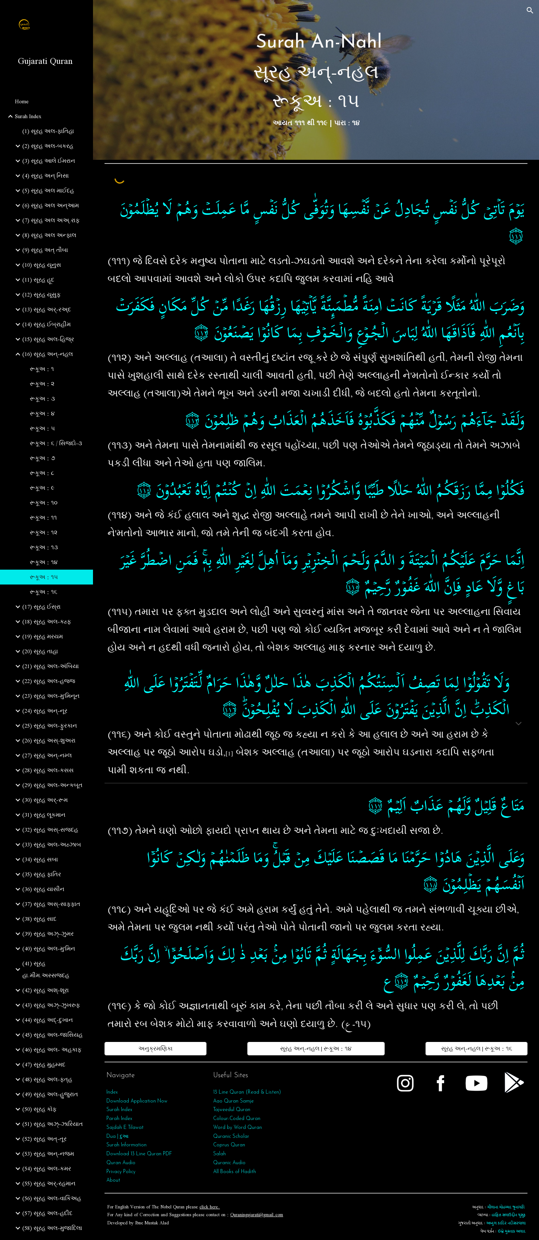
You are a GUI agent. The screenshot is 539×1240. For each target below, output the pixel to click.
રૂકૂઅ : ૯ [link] (42, 488)
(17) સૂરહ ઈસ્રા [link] (41, 607)
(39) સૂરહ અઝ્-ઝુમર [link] (48, 934)
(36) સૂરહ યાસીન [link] (43, 889)
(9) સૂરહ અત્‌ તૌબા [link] (45, 250)
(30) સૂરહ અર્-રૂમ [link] (45, 800)
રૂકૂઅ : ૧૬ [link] (43, 592)
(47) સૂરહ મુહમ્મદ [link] (43, 1065)
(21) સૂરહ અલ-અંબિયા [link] (50, 666)
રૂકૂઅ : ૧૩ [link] (44, 547)
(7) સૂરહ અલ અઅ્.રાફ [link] (51, 220)
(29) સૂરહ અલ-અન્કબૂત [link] (52, 785)
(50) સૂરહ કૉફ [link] (39, 1109)
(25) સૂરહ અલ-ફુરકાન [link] (49, 726)
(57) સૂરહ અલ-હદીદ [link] (47, 1213)
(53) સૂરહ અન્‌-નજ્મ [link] (48, 1154)
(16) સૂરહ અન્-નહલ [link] (47, 354)
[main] (316, 80)
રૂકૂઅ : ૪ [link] (42, 414)
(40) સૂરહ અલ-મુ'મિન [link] (48, 949)
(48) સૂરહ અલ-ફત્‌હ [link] (47, 1079)
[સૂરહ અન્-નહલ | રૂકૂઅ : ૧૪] (316, 1049)
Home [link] (22, 101)
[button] (530, 10)
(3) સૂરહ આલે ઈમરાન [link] (48, 161)
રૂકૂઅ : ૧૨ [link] (43, 532)
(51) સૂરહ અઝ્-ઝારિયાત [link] (52, 1124)
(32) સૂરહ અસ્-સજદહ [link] (50, 830)
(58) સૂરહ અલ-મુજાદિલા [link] (52, 1228)
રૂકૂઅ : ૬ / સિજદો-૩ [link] (56, 443)
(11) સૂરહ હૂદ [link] (38, 280)
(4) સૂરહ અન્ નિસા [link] (45, 176)
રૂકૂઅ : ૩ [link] (42, 399)
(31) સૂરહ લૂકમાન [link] (43, 815)
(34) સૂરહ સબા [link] (40, 859)
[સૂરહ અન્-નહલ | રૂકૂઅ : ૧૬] (476, 1049)
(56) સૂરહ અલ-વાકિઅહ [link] (51, 1198)
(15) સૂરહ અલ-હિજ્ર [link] (48, 339)
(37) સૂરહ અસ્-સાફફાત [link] (51, 904)
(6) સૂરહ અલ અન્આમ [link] (50, 205)
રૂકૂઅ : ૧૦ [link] (44, 503)
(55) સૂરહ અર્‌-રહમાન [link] (49, 1183)
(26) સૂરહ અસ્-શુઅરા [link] (49, 741)
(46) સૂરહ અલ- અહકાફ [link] (51, 1050)
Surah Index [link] (28, 116)
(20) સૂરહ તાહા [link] (40, 651)
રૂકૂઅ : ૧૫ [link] (44, 577)
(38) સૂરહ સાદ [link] (39, 919)
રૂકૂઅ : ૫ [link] (42, 428)
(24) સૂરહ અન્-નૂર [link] (44, 711)
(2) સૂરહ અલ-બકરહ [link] (47, 146)
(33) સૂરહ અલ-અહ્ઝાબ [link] (51, 845)
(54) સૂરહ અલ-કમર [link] (46, 1169)
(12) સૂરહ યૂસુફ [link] (41, 295)
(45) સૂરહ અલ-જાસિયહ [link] (52, 1035)
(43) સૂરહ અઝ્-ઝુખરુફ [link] (51, 1005)
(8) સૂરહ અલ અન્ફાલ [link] (49, 235)
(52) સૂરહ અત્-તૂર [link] (44, 1139)
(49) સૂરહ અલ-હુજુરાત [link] (50, 1094)
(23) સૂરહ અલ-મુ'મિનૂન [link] (51, 696)
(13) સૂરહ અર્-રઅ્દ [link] (46, 309)
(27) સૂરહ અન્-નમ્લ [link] (47, 755)
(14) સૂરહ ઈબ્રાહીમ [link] (46, 324)
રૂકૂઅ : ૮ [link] (42, 473)
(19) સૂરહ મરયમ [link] (42, 636)
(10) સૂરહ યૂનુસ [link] (41, 265)
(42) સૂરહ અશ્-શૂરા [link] (45, 990)
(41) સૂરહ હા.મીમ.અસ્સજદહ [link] (45, 969)
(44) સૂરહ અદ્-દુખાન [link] (47, 1020)
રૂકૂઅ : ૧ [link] (42, 369)
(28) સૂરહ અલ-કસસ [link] (48, 770)
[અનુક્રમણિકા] (155, 1049)
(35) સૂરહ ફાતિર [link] (41, 874)
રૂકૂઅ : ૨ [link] (42, 384)
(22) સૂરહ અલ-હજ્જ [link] (48, 681)
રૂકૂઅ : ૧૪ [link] (44, 562)
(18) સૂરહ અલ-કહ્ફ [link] (46, 622)
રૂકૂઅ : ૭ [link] (42, 458)
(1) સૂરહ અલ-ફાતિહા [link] (48, 131)
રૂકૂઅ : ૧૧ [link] (43, 518)
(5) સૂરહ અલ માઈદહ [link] (48, 191)
